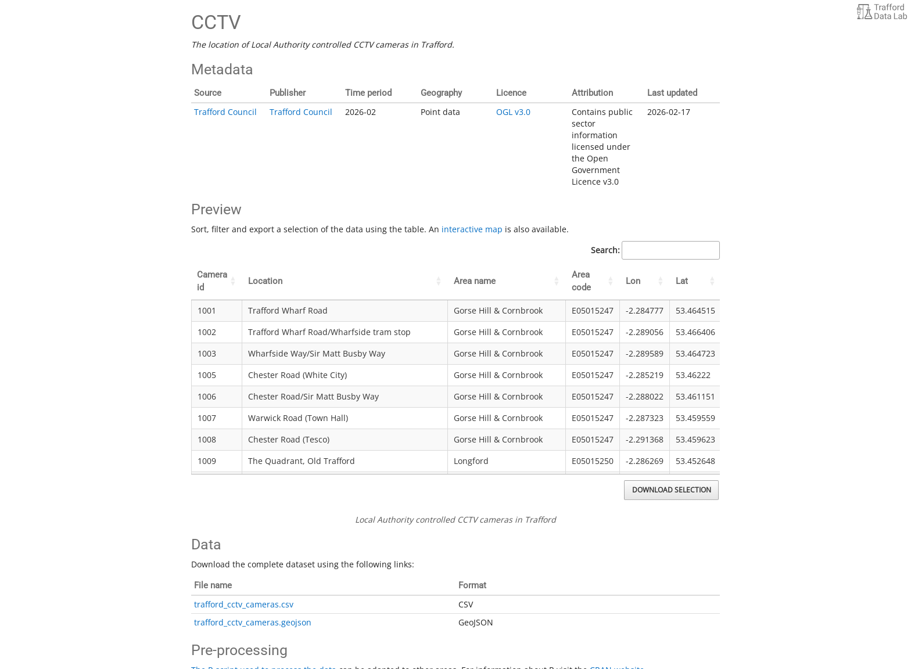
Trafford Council (225, 111)
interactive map (472, 229)
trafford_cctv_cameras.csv (243, 604)
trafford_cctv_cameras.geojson (252, 622)
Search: (655, 250)
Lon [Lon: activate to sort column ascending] (633, 281)
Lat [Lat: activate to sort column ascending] (682, 281)
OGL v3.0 (513, 111)
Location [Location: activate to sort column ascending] (265, 281)
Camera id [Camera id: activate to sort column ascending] (212, 281)
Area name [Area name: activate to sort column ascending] (475, 281)
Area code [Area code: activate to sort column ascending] (581, 281)
